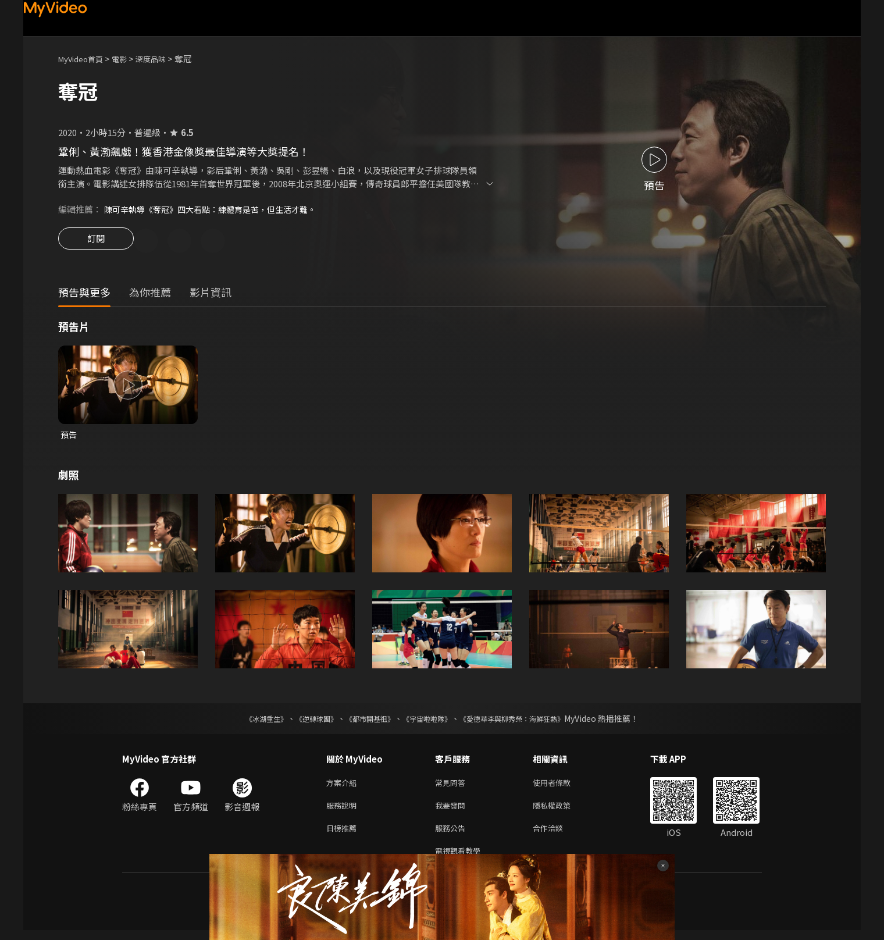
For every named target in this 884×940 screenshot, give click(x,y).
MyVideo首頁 (84, 58)
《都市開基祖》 (364, 721)
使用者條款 (561, 786)
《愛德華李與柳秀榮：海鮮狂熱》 (527, 721)
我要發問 (452, 810)
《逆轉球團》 (303, 721)
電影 (128, 58)
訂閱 (95, 242)
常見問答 (452, 786)
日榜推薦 (343, 835)
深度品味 (163, 58)
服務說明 (343, 810)
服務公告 (452, 835)
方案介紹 (343, 786)
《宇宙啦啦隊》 (429, 721)
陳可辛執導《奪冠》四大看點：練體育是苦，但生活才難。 (217, 209)
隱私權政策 (561, 810)
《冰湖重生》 (246, 721)
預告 (69, 436)
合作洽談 (557, 835)
